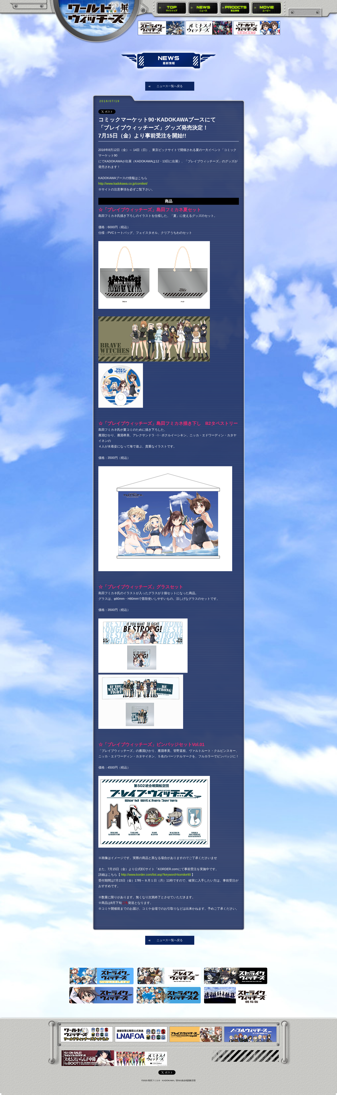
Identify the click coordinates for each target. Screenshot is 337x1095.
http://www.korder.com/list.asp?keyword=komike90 (156, 874)
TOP (171, 8)
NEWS (203, 8)
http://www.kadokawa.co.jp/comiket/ (123, 183)
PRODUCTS (235, 8)
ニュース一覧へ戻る (170, 86)
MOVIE (266, 8)
